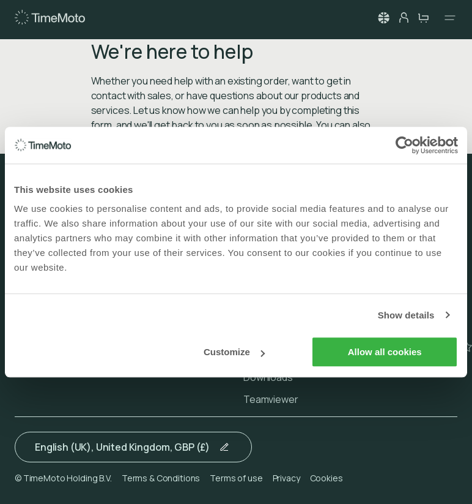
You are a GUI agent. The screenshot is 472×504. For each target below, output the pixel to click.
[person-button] (403, 17)
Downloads (268, 377)
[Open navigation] (446, 17)
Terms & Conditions (161, 478)
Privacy (286, 478)
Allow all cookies (385, 352)
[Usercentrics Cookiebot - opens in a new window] (404, 145)
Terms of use (236, 478)
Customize (234, 352)
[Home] (50, 18)
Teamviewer (270, 399)
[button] (384, 17)
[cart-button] (423, 17)
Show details (406, 315)
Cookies (326, 478)
